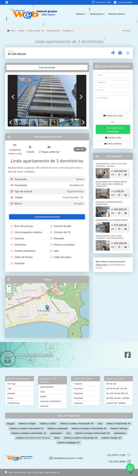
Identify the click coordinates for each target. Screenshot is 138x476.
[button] (14, 97)
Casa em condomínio (50, 401)
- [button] (9, 291)
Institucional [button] (96, 13)
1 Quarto (77, 383)
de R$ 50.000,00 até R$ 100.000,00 (32, 438)
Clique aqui (101, 264)
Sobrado (44, 406)
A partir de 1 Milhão (116, 403)
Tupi (9, 388)
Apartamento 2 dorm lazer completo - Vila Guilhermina (109, 236)
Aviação (11, 393)
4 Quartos (78, 398)
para (27, 423)
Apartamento (53, 30)
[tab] (16, 67)
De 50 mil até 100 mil (116, 388)
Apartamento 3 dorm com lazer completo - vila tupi (111, 164)
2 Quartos (78, 388)
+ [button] (9, 287)
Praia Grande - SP (35, 30)
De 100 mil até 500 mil (117, 393)
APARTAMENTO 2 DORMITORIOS (112, 220)
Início (11, 30)
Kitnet (43, 396)
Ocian (10, 398)
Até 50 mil (111, 383)
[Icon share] (7, 2)
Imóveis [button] (79, 13)
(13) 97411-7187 (103, 2)
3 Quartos (78, 393)
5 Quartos (78, 403)
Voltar (127, 30)
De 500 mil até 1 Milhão (117, 398)
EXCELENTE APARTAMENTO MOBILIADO (109, 203)
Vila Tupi (11, 383)
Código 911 (68, 30)
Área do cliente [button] (116, 13)
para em (76, 423)
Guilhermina (13, 403)
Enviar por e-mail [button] (113, 115)
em (118, 423)
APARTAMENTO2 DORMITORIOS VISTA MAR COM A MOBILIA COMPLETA (111, 183)
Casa (42, 391)
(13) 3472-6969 (124, 2)
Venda (21, 30)
